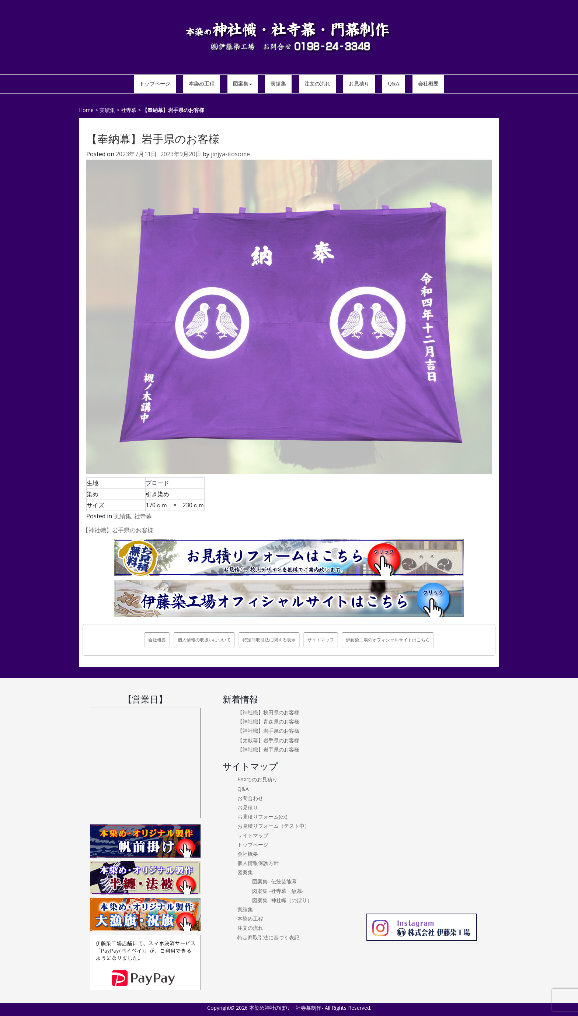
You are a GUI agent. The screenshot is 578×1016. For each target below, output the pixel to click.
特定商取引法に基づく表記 (268, 937)
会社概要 (157, 640)
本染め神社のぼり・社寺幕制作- (286, 1007)
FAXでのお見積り (257, 779)
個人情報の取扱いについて (204, 640)
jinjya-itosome (230, 154)
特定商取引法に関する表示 (269, 640)
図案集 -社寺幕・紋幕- (278, 890)
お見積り (247, 807)
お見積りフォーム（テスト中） (273, 825)
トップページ (252, 844)
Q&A (243, 788)
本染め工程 (250, 918)
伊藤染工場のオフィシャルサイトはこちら (388, 640)
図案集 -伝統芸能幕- (275, 881)
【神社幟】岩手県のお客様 (118, 530)
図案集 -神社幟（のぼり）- (283, 900)
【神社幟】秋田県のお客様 (268, 712)
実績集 (122, 516)
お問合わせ (250, 798)
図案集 (245, 872)
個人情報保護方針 (258, 862)
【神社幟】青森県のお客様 (268, 721)
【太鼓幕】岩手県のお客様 (268, 740)
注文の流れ (250, 927)
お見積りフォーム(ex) (262, 816)
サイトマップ (320, 640)
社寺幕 (143, 516)
